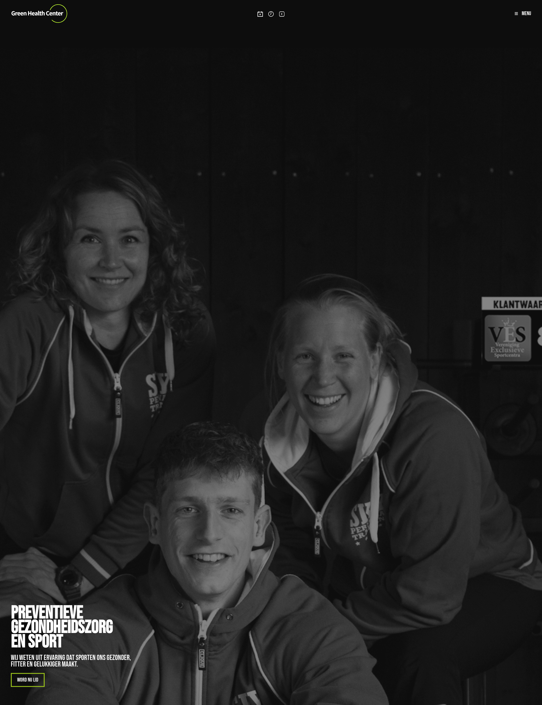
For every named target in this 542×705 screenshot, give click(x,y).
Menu (526, 13)
